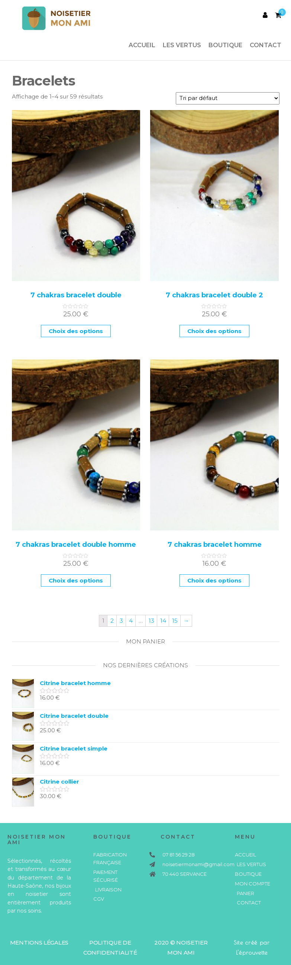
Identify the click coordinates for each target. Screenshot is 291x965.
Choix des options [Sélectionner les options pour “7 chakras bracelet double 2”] (214, 331)
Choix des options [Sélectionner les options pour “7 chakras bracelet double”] (76, 331)
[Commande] (227, 98)
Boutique (225, 45)
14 (163, 620)
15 (175, 620)
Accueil (142, 45)
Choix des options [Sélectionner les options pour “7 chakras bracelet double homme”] (76, 580)
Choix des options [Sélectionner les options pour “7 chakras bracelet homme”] (214, 580)
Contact (265, 45)
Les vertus (182, 45)
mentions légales (39, 942)
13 (151, 620)
